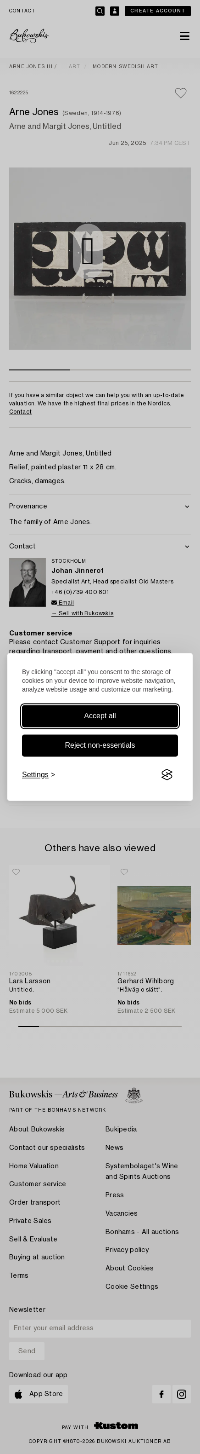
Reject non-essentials (100, 745)
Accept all (100, 716)
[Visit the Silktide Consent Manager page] (167, 775)
